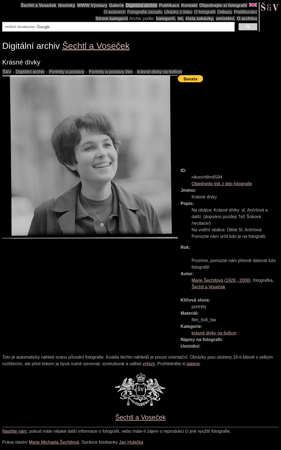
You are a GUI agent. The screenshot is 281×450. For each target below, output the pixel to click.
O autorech (114, 12)
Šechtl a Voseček (39, 5)
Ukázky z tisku (178, 12)
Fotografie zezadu (144, 12)
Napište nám (14, 431)
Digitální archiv (141, 5)
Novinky (66, 5)
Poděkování (245, 12)
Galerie (116, 5)
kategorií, (166, 18)
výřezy (148, 363)
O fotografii (204, 12)
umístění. (225, 18)
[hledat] (118, 26)
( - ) (221, 280)
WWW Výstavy (92, 5)
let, (181, 18)
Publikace (169, 5)
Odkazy (224, 12)
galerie (193, 363)
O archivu (247, 18)
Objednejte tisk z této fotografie (222, 183)
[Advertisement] (229, 122)
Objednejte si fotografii (223, 5)
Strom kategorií (111, 18)
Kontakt (189, 5)
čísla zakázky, (200, 18)
